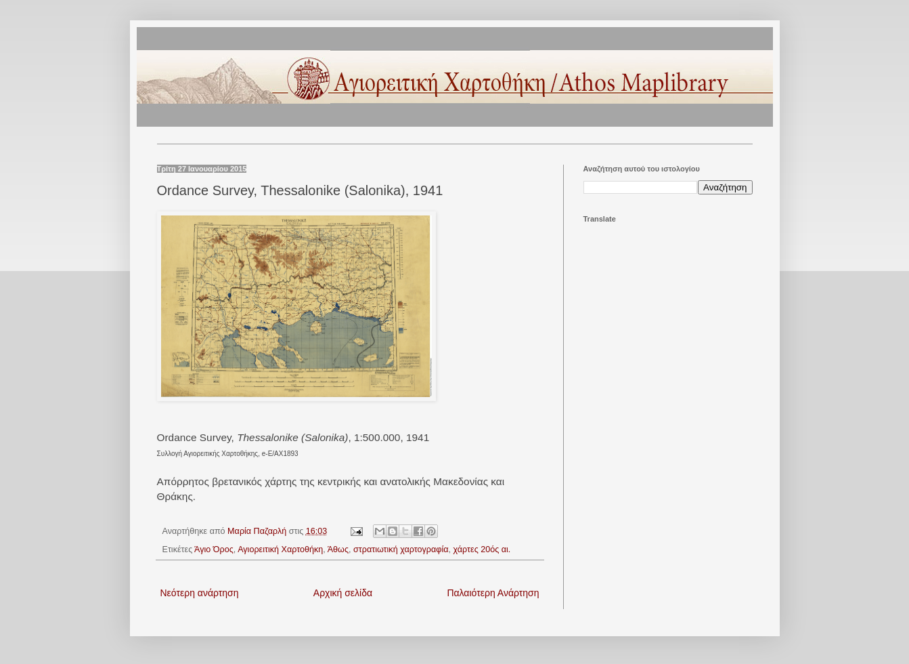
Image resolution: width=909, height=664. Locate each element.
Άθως (338, 549)
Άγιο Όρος (214, 549)
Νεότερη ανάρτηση (199, 592)
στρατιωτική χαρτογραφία (401, 549)
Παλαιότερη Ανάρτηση (493, 592)
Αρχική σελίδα (342, 592)
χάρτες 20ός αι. (482, 549)
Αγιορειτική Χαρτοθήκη (280, 549)
